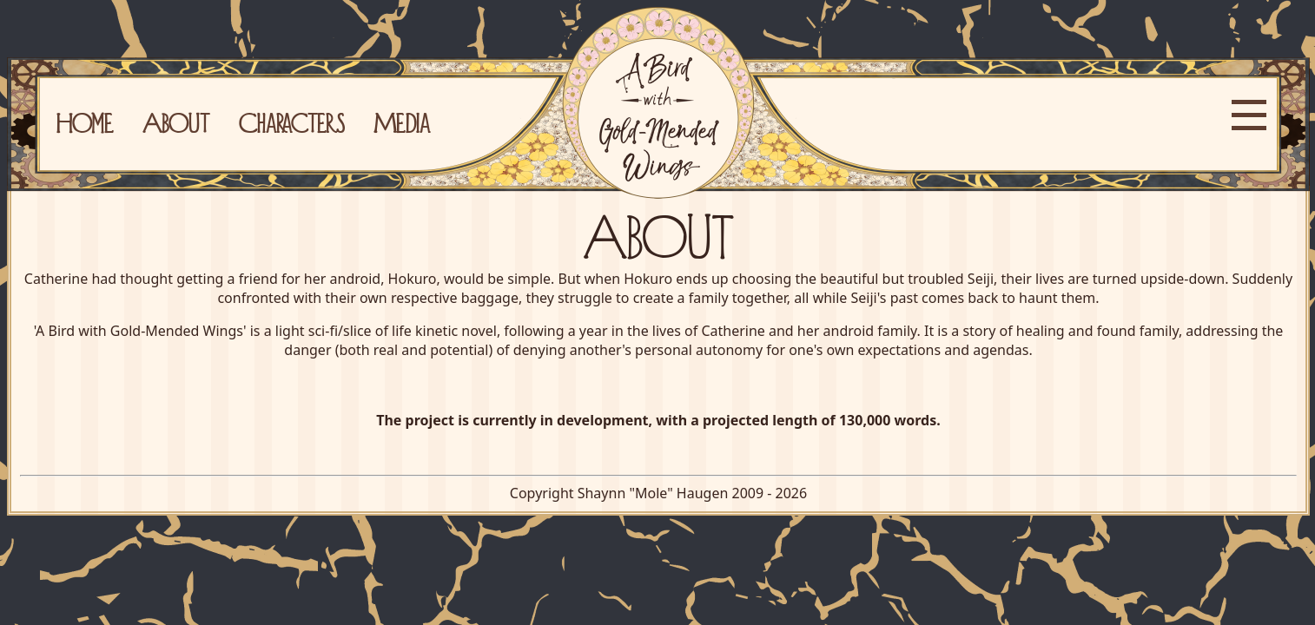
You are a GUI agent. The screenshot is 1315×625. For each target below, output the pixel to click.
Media (402, 123)
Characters (291, 123)
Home (85, 123)
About (176, 123)
